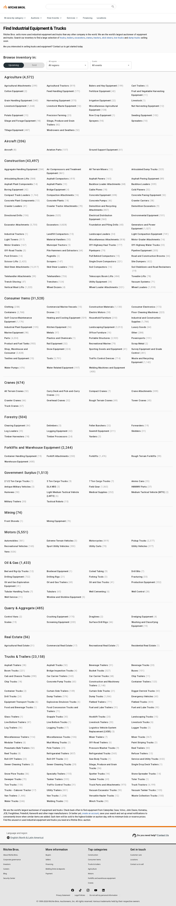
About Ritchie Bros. (10, 855)
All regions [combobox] (54, 65)
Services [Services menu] (73, 18)
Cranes (90, 883)
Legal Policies (80, 895)
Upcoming (13, 65)
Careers (6, 869)
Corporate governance (12, 859)
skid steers (107, 37)
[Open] (128, 65)
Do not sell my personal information (104, 895)
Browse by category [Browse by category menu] (15, 18)
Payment (49, 873)
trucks (63, 37)
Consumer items (94, 859)
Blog (5, 873)
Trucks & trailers (94, 864)
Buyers (48, 855)
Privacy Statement (63, 895)
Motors (91, 873)
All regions (53, 61)
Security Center (9, 878)
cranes (89, 37)
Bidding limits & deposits (55, 869)
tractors (97, 37)
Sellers (48, 859)
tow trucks (119, 37)
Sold (34, 65)
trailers (70, 37)
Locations (101, 18)
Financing (88, 18)
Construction (93, 855)
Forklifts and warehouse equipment (102, 878)
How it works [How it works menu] (55, 18)
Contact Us (163, 835)
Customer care (136, 855)
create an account (90, 813)
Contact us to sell (137, 864)
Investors (6, 864)
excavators (80, 37)
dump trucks (134, 37)
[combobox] (107, 65)
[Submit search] (113, 6)
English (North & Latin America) (26, 837)
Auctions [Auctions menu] (37, 18)
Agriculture (92, 869)
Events (94, 61)
